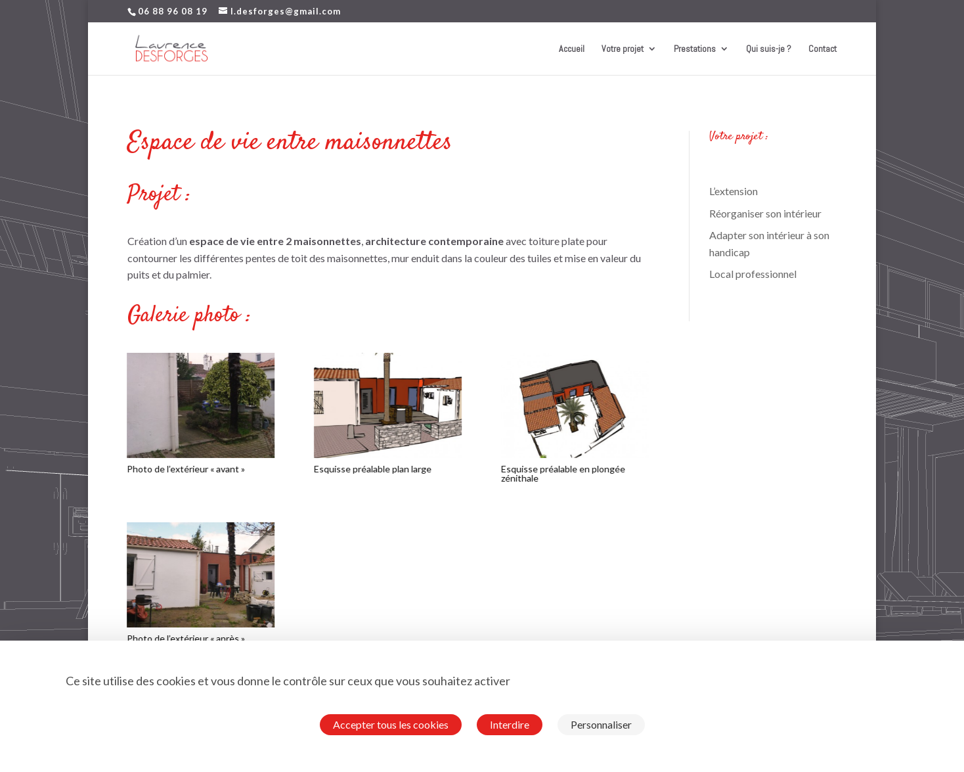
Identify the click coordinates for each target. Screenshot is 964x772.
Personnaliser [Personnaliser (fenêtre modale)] (601, 724)
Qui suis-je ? (768, 49)
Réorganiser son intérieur (765, 213)
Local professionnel (753, 273)
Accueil (571, 49)
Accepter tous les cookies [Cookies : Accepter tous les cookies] (391, 724)
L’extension (733, 191)
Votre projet (623, 49)
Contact (822, 49)
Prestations (695, 49)
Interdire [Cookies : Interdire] (509, 724)
